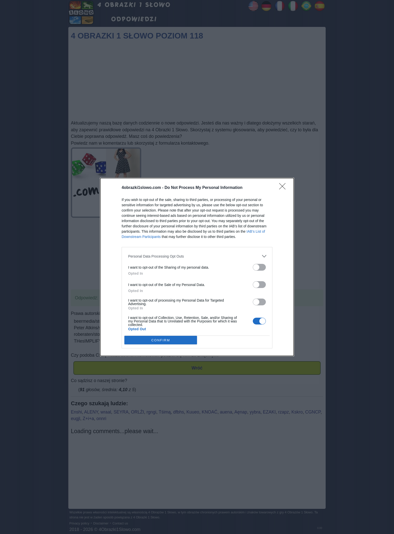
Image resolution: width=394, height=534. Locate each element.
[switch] (259, 267)
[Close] (284, 188)
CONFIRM (160, 340)
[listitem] (197, 256)
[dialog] (197, 267)
